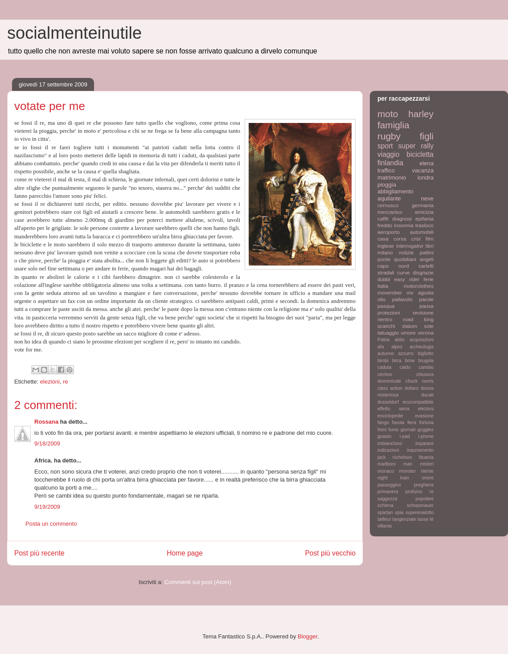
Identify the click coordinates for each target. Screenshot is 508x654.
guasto (384, 436)
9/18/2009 (47, 443)
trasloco (424, 225)
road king (418, 319)
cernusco (387, 205)
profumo (413, 491)
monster (407, 471)
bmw (409, 360)
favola (398, 422)
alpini (396, 346)
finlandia (390, 163)
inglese (385, 246)
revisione (423, 312)
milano (385, 252)
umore (408, 332)
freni (381, 429)
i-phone (426, 436)
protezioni (388, 312)
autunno (385, 353)
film (430, 238)
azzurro (406, 353)
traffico (386, 170)
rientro (384, 319)
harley (421, 114)
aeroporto (388, 232)
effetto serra (393, 408)
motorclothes (419, 286)
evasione (424, 415)
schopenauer (420, 505)
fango (383, 422)
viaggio (388, 154)
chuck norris (420, 381)
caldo (404, 367)
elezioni (50, 381)
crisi (416, 238)
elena (426, 163)
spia (399, 512)
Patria (383, 339)
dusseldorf (388, 402)
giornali (408, 429)
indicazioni (388, 450)
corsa (399, 238)
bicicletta (420, 154)
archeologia (422, 346)
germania (423, 205)
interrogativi (409, 246)
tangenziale (404, 519)
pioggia (386, 184)
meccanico (389, 212)
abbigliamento (395, 191)
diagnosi (402, 218)
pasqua (385, 306)
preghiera (424, 484)
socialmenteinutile (74, 33)
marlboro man (394, 464)
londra (426, 177)
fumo (393, 429)
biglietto (426, 353)
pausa (426, 306)
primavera (387, 491)
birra (396, 360)
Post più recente (39, 553)
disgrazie (423, 272)
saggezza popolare (405, 498)
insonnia (404, 225)
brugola (426, 360)
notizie (406, 252)
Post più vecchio (330, 553)
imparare (424, 443)
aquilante (389, 198)
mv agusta (420, 292)
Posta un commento (51, 523)
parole (426, 299)
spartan (385, 512)
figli (427, 136)
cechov (384, 374)
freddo (384, 225)
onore (428, 477)
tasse (423, 519)
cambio (426, 367)
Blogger (307, 636)
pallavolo (402, 299)
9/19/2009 (47, 506)
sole (429, 326)
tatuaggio (388, 332)
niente (427, 471)
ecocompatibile (418, 402)
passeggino (389, 484)
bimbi (383, 360)
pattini (427, 252)
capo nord (393, 266)
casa (383, 238)
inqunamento (420, 450)
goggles (426, 429)
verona (426, 332)
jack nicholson (394, 457)
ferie (428, 279)
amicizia (424, 212)
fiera (411, 422)
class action (389, 388)
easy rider (406, 279)
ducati (427, 394)
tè (432, 519)
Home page (185, 553)
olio (381, 299)
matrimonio (391, 177)
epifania (424, 218)
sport (385, 146)
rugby (389, 136)
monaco (385, 471)
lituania (426, 457)
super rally (416, 146)
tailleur (384, 519)
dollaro (411, 388)
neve (427, 198)
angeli (427, 259)
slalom (409, 326)
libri (430, 246)
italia (382, 286)
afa (380, 346)
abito (399, 339)
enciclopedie (390, 415)
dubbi (383, 279)
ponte (383, 259)
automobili (422, 232)
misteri (427, 464)
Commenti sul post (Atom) (197, 582)
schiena (385, 505)
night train (393, 477)
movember (389, 292)
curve (403, 272)
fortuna (426, 422)
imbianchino (389, 443)
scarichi (386, 326)
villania (384, 525)
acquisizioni (422, 339)
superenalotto (420, 512)
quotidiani (405, 259)
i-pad (405, 436)
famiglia (393, 125)
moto (387, 114)
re (65, 381)
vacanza (423, 170)
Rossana (46, 421)
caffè (383, 218)
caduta (384, 367)
